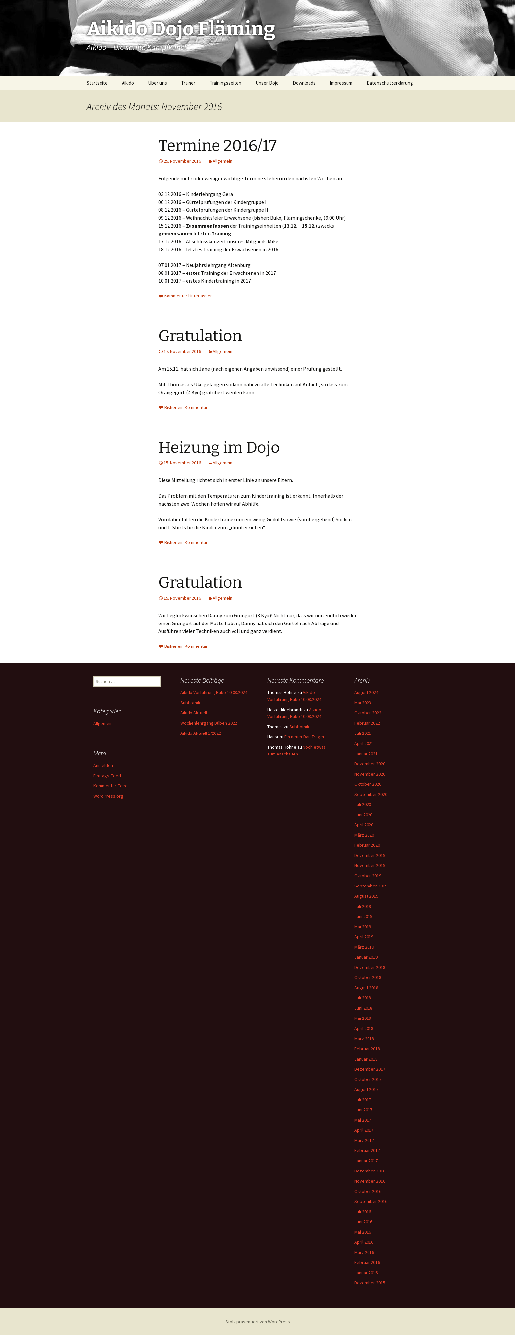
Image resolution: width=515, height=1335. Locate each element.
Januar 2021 (366, 753)
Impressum (341, 83)
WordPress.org (108, 796)
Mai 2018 (362, 1018)
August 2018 (366, 988)
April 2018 (363, 1028)
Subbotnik (190, 703)
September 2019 (370, 886)
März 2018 (364, 1038)
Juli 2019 (362, 906)
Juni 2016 (363, 1222)
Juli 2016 (362, 1212)
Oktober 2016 (367, 1191)
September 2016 (370, 1201)
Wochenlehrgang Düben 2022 (208, 723)
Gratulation (200, 335)
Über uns (157, 83)
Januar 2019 (366, 957)
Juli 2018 (362, 998)
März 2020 (364, 835)
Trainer (188, 83)
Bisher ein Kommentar (186, 407)
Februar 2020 (367, 845)
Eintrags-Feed (107, 775)
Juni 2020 (363, 815)
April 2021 (363, 743)
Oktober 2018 (367, 977)
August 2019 (366, 896)
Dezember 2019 (369, 855)
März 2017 (364, 1140)
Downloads (304, 83)
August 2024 (366, 692)
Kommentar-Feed (110, 786)
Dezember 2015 (369, 1283)
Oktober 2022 (367, 713)
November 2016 (369, 1181)
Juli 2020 (362, 804)
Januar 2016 (366, 1273)
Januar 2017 (366, 1161)
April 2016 (363, 1242)
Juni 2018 (363, 1008)
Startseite (97, 83)
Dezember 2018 (369, 967)
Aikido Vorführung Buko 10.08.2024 (213, 692)
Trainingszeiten (225, 83)
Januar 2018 (366, 1059)
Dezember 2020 (369, 764)
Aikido (128, 83)
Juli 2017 (362, 1100)
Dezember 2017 (369, 1069)
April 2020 (363, 825)
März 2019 (364, 947)
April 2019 (363, 937)
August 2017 (366, 1089)
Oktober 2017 (367, 1079)
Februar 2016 (367, 1262)
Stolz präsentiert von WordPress (257, 1321)
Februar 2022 (367, 723)
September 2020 (370, 794)
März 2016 (364, 1252)
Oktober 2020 (367, 784)
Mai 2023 (362, 703)
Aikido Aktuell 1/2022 (200, 733)
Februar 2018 (367, 1049)
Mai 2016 (362, 1232)
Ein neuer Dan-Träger (304, 737)
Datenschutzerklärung (390, 83)
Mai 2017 (362, 1120)
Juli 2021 (362, 733)
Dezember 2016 (369, 1171)
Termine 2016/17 (217, 145)
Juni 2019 (363, 916)
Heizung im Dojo (219, 447)
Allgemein (222, 161)
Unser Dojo (267, 83)
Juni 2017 (363, 1110)
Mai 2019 (362, 927)
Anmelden (103, 765)
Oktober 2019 (367, 876)
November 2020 (369, 774)
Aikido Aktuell (193, 713)
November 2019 (369, 865)
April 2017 (363, 1130)
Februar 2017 (367, 1150)
